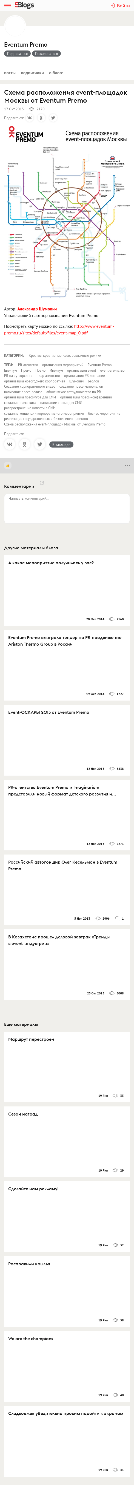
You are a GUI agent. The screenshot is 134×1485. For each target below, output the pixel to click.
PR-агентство (28, 365)
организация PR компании (84, 375)
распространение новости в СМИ (30, 408)
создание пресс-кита (20, 402)
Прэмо (40, 370)
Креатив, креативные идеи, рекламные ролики (65, 355)
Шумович (76, 381)
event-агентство (112, 370)
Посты (10, 72)
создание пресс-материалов (81, 386)
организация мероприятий (63, 365)
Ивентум (56, 370)
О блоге (56, 72)
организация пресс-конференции (86, 397)
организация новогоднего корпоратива (34, 381)
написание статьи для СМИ (61, 402)
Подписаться (17, 53)
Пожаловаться (46, 53)
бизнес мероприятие (104, 413)
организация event (81, 370)
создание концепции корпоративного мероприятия (44, 413)
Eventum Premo (25, 44)
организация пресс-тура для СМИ (30, 397)
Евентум (10, 370)
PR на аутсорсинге (18, 375)
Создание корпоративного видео (29, 386)
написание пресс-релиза (23, 392)
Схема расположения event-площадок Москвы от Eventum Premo (55, 424)
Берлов (93, 381)
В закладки (61, 444)
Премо (26, 370)
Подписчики (32, 72)
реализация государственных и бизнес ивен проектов (46, 418)
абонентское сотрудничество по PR (73, 392)
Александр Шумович (37, 309)
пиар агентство (48, 375)
